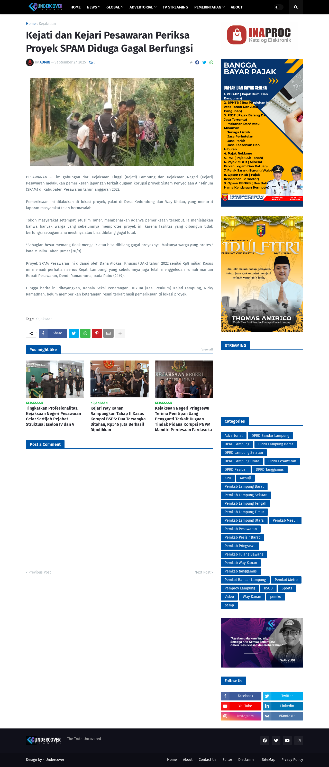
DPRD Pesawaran (282, 461)
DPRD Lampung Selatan (244, 452)
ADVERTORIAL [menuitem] (141, 7)
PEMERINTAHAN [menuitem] (207, 7)
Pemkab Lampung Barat (244, 486)
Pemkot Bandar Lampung (245, 580)
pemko (275, 597)
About (188, 759)
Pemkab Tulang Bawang (244, 554)
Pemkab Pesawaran (241, 529)
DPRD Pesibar (236, 469)
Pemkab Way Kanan (241, 563)
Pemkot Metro (286, 580)
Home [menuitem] (75, 7)
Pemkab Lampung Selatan (246, 495)
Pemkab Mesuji (285, 520)
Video (229, 597)
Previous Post (40, 572)
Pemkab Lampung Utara (244, 520)
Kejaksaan (47, 24)
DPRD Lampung (237, 444)
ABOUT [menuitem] (237, 7)
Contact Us (207, 759)
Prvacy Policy (292, 759)
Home (31, 24)
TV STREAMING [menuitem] (175, 7)
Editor (227, 759)
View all (207, 349)
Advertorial (234, 435)
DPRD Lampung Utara (242, 461)
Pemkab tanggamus (241, 571)
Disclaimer (247, 759)
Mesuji (245, 478)
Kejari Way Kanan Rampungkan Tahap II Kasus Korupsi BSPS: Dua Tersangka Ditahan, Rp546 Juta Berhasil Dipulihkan (118, 419)
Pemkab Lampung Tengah (245, 503)
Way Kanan (252, 597)
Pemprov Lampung (240, 588)
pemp (229, 605)
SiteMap (268, 759)
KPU (228, 478)
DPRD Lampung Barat (275, 444)
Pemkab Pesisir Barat (242, 537)
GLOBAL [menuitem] (113, 7)
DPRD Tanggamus (270, 469)
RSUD (268, 588)
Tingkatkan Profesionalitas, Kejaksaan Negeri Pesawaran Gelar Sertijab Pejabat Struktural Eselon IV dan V (53, 416)
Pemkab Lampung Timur (244, 512)
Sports (287, 588)
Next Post (203, 572)
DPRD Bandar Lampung (270, 435)
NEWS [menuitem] (92, 7)
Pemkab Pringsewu (240, 546)
